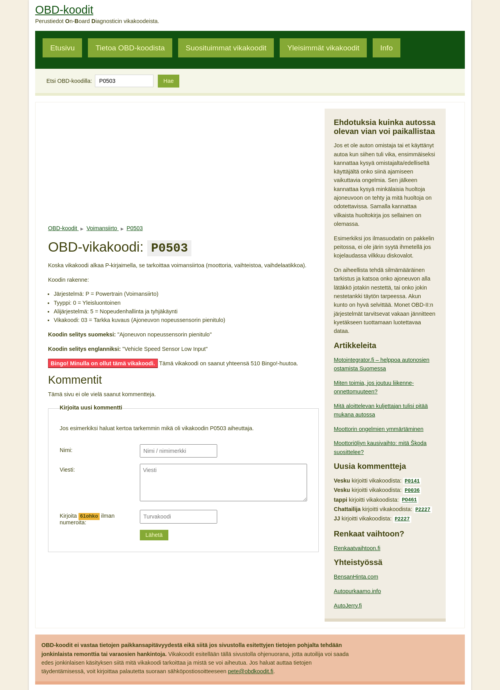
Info (386, 48)
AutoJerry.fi (348, 602)
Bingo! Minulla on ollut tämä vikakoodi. (103, 362)
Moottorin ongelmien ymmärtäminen (379, 429)
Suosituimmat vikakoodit (226, 48)
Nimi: (66, 448)
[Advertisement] (183, 163)
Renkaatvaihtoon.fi (357, 544)
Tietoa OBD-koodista (130, 48)
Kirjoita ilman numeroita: (87, 517)
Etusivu (62, 48)
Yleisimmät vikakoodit (323, 48)
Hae (168, 81)
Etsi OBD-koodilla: (69, 81)
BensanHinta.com (356, 573)
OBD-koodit (64, 10)
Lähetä (153, 533)
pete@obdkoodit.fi (250, 667)
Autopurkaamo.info (357, 587)
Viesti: (67, 468)
